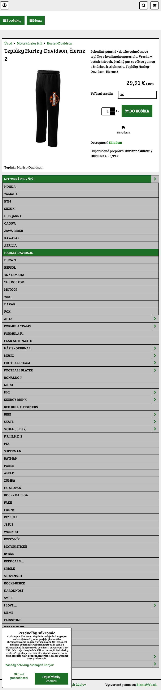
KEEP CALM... (14, 561)
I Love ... (81, 605)
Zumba (9, 480)
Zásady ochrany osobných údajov (29, 665)
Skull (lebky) (81, 429)
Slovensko (13, 576)
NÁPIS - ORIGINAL (81, 348)
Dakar (9, 304)
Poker (9, 465)
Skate (81, 421)
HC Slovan (12, 487)
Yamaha (11, 194)
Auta (81, 318)
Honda (10, 186)
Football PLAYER (81, 370)
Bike (81, 414)
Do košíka (137, 111)
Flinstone (12, 620)
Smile (8, 598)
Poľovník (12, 539)
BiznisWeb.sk (146, 684)
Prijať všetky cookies (51, 678)
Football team (81, 362)
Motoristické (15, 546)
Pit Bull (11, 517)
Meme (8, 612)
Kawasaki (12, 238)
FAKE (8, 502)
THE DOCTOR (14, 282)
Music (81, 355)
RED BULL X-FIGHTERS (21, 407)
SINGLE (9, 568)
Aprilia (10, 245)
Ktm (7, 201)
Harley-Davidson (18, 252)
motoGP (10, 289)
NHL (81, 392)
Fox (7, 311)
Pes (6, 443)
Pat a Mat (12, 642)
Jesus (8, 524)
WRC (7, 296)
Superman (12, 451)
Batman (10, 458)
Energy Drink (81, 399)
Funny (9, 509)
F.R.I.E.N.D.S (13, 436)
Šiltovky (81, 656)
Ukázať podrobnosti (19, 675)
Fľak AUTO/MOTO (18, 340)
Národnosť (13, 590)
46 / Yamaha (14, 274)
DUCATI (10, 260)
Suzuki (10, 208)
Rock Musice (14, 583)
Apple (9, 473)
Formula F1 (13, 333)
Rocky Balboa (16, 495)
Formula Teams (81, 326)
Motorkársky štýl (81, 179)
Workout (12, 531)
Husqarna (13, 216)
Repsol (10, 267)
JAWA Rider (13, 230)
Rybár (9, 553)
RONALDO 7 (13, 377)
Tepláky (81, 664)
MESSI (8, 385)
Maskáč (10, 649)
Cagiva (10, 223)
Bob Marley (14, 627)
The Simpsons (15, 634)
